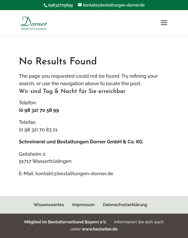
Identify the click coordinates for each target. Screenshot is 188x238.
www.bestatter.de (100, 229)
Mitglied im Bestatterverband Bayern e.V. (66, 221)
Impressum (83, 204)
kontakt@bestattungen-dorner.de (74, 174)
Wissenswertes (49, 204)
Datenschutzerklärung (125, 204)
